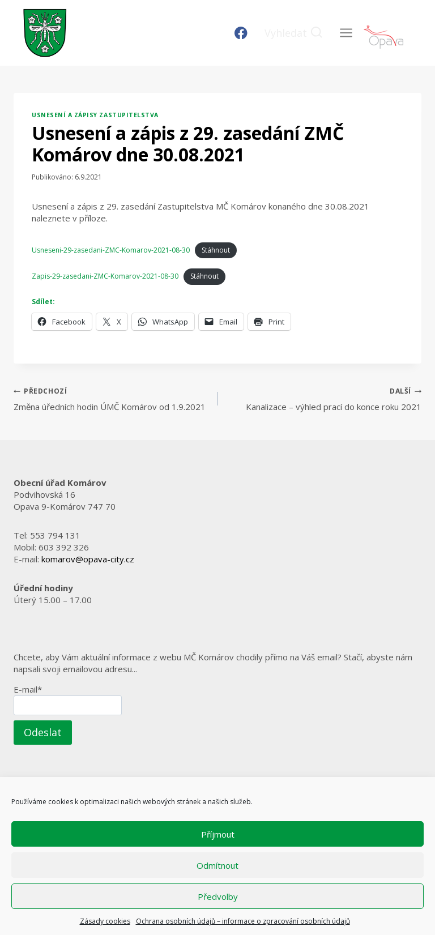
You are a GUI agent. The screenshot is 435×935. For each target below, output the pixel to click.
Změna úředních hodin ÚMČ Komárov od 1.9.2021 (111, 398)
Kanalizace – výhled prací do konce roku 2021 (323, 398)
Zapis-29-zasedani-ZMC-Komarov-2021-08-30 (105, 276)
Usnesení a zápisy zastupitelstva (95, 115)
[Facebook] (241, 33)
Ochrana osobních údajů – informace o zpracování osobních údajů (243, 921)
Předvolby (218, 896)
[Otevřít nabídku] (346, 32)
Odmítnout (217, 865)
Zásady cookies (105, 921)
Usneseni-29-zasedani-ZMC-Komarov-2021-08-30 (111, 250)
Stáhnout (216, 250)
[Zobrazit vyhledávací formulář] (293, 33)
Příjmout (217, 834)
